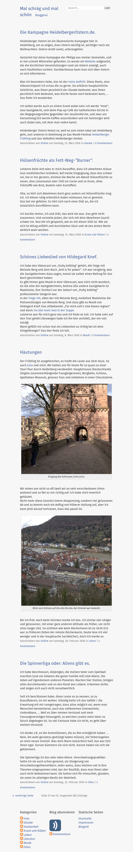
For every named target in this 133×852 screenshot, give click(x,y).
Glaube (88, 143)
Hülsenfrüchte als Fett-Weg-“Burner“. (56, 160)
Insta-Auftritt (76, 81)
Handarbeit (31, 826)
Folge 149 (35, 298)
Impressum (85, 822)
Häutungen (31, 352)
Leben (92, 641)
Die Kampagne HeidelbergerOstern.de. (58, 32)
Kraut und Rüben (95, 234)
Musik (86, 335)
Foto (26, 818)
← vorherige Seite (22, 795)
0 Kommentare (103, 143)
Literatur (29, 838)
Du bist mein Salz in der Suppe (54, 310)
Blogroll (83, 826)
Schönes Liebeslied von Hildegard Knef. (58, 257)
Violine (45, 143)
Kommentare (61, 834)
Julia (30, 365)
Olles (91, 782)
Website (90, 61)
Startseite (85, 818)
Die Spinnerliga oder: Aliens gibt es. (55, 663)
